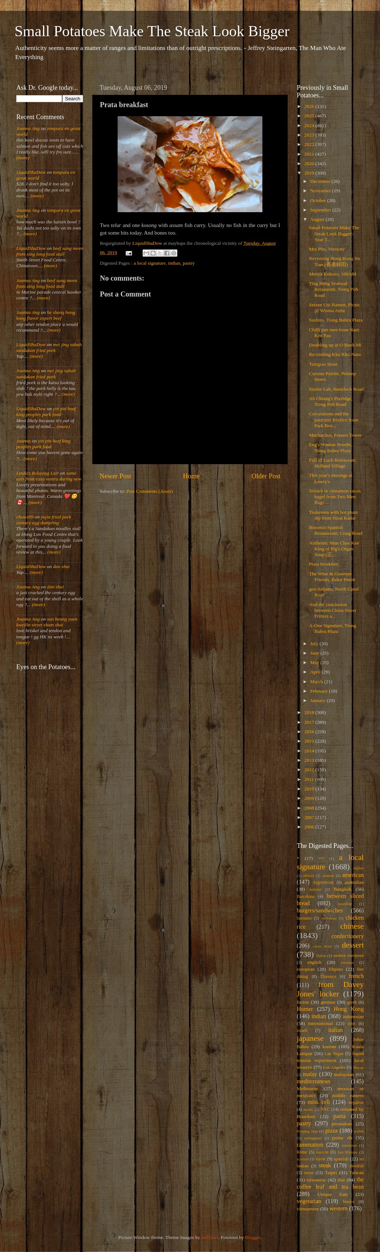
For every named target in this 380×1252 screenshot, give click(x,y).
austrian (315, 889)
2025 (309, 115)
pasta (340, 1116)
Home (191, 476)
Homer (305, 1009)
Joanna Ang (28, 128)
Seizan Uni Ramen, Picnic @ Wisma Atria (334, 307)
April (316, 672)
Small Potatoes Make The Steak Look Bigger (152, 31)
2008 (309, 808)
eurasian (347, 962)
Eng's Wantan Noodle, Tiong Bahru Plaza (330, 447)
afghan (358, 868)
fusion (303, 1002)
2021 (309, 154)
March (317, 681)
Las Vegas (334, 1053)
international (320, 1023)
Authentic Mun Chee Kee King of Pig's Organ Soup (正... (334, 548)
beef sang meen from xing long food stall (49, 251)
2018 (309, 712)
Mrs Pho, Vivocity (327, 249)
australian (354, 882)
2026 (309, 106)
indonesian (353, 1016)
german (328, 1002)
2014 (309, 750)
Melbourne (307, 1088)
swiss (308, 1172)
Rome (302, 1152)
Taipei (331, 1172)
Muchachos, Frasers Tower (335, 435)
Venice (349, 1201)
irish (352, 1023)
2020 (309, 163)
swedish (357, 1165)
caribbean (329, 918)
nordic (308, 1109)
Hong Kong (349, 1009)
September (321, 210)
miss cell (319, 1102)
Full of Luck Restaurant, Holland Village (333, 463)
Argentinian (323, 882)
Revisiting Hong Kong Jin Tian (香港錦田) (334, 261)
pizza (331, 1130)
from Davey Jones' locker (330, 989)
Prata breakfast (323, 564)
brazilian (345, 904)
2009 (309, 798)
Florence (328, 976)
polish (359, 1131)
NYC (325, 1109)
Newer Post (115, 476)
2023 (309, 135)
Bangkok (342, 889)
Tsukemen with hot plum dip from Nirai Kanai (333, 515)
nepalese (356, 1102)
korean (329, 1046)
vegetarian (309, 1201)
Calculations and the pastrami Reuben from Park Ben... (333, 419)
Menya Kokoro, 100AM (332, 274)
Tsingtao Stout (323, 364)
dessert (353, 945)
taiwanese (316, 1179)
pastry (189, 263)
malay (310, 1074)
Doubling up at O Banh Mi (335, 345)
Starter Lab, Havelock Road (336, 389)
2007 (309, 817)
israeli (302, 1030)
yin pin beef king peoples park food (46, 411)
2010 (309, 788)
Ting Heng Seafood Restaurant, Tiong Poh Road (333, 289)
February (319, 691)
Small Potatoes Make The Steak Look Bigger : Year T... (334, 233)
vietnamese (308, 1208)
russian (322, 1152)
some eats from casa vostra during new (48, 476)
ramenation (310, 1145)
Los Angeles (334, 1067)
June (315, 653)
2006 (309, 826)
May (315, 662)
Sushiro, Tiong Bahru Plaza (336, 320)
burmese (304, 918)
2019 (309, 173)
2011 (309, 779)
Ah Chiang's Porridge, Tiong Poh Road (330, 401)
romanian (349, 1145)
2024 (309, 125)
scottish (303, 1159)
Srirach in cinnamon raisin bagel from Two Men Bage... (335, 496)
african (308, 875)
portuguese (312, 1138)
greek (352, 1002)
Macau (358, 1067)
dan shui (61, 566)
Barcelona (305, 896)
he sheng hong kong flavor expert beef (45, 315)
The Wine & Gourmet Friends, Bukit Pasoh (332, 576)
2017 (309, 722)
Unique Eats (332, 1194)
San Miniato (347, 1152)
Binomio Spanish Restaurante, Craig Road (335, 530)
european (305, 969)
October (318, 200)
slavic (321, 1158)
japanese (310, 1038)
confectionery (348, 936)
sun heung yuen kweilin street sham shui (46, 621)
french (356, 976)
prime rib (342, 1137)
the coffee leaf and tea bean (330, 1183)
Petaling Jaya (307, 1131)
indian (174, 263)
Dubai (321, 955)
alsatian (328, 875)
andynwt (209, 1237)
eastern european (348, 955)
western (338, 1208)
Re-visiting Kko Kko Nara (335, 354)
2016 (309, 731)
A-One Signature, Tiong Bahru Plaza (332, 628)
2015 (309, 741)
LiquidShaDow (31, 172)
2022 (309, 144)
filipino (336, 969)
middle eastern (348, 1095)
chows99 (24, 517)
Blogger (253, 1237)
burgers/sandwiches (320, 910)
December (321, 181)
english (314, 962)
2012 (309, 769)
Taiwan (356, 1172)
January (318, 700)
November (321, 190)
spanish (341, 1158)
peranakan (342, 1123)
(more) (22, 157)
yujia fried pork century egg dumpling (43, 519)
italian (335, 1030)
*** (321, 858)
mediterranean (313, 1081)
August (317, 219)
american (353, 875)
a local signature (149, 263)
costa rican (322, 946)
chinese (352, 926)
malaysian (344, 1074)
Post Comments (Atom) (149, 491)
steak (325, 1165)
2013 (309, 760)
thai (341, 1179)
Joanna (23, 441)
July (315, 643)
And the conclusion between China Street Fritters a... (332, 610)
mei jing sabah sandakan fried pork (49, 347)
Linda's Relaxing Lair (37, 473)
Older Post (266, 476)
